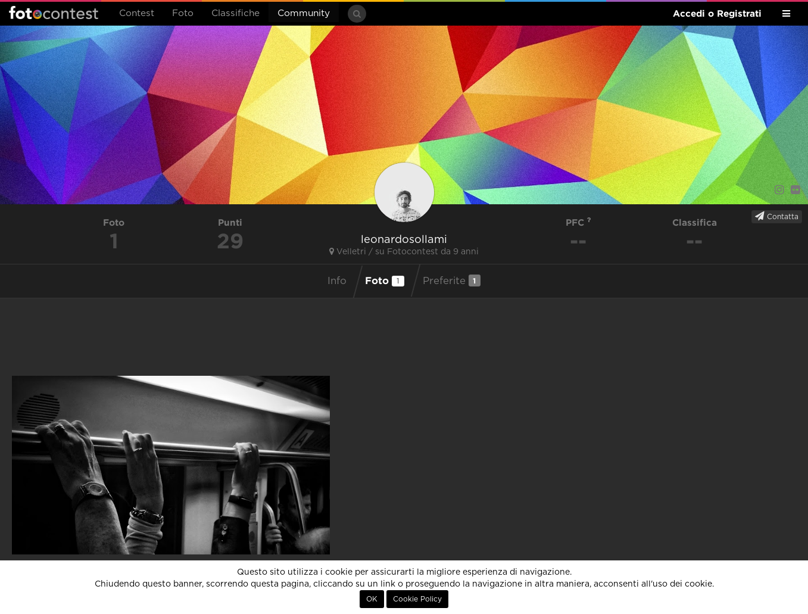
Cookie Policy (417, 599)
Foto (183, 13)
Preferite (452, 280)
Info (337, 281)
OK (372, 599)
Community (303, 13)
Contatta (776, 216)
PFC (578, 222)
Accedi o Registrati (717, 13)
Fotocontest (53, 12)
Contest (136, 13)
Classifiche (235, 13)
